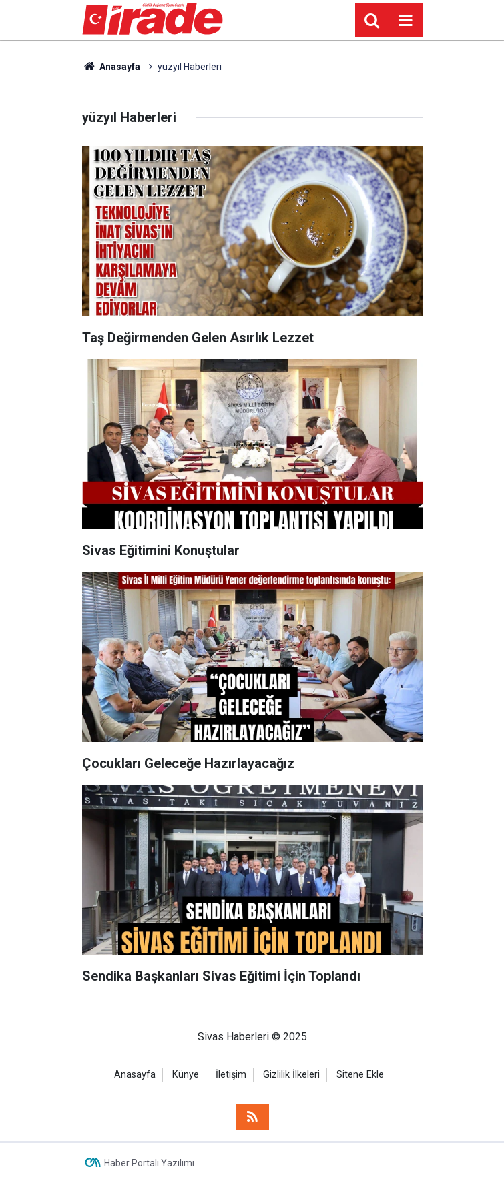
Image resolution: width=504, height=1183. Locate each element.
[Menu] (406, 20)
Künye (185, 1074)
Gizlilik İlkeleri (291, 1074)
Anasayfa (111, 66)
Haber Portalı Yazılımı (149, 1163)
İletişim (231, 1074)
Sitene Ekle (360, 1074)
